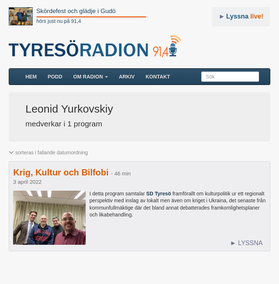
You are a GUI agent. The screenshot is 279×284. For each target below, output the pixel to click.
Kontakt (158, 77)
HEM (33, 76)
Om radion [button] (90, 77)
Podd (55, 77)
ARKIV (127, 77)
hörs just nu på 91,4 (58, 21)
